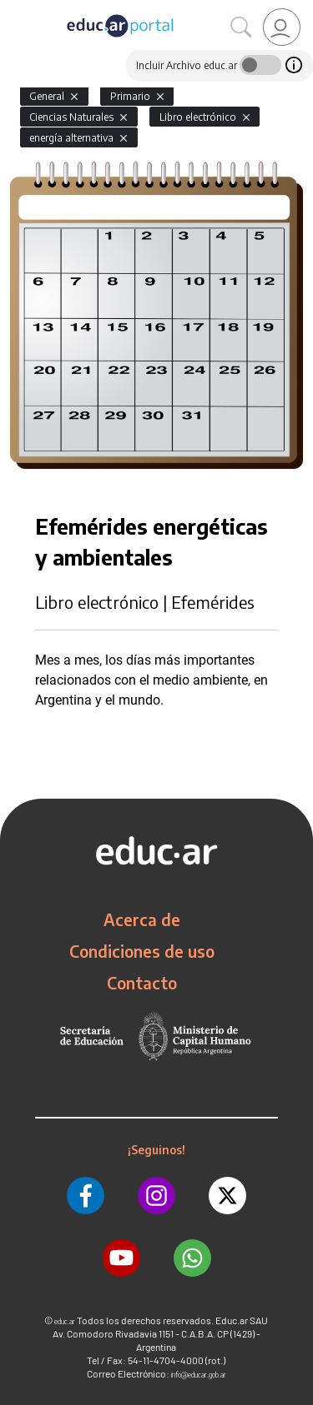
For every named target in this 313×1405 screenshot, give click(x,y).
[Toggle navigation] (15, 9)
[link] (281, 27)
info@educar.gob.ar (198, 1374)
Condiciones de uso (142, 951)
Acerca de (141, 919)
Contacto (142, 983)
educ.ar (64, 1321)
